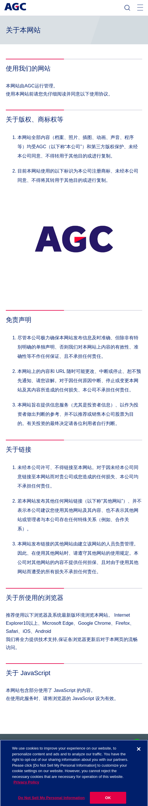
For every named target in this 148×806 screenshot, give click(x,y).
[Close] (138, 751)
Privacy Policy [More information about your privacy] (26, 785)
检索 (127, 8)
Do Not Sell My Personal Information (51, 800)
